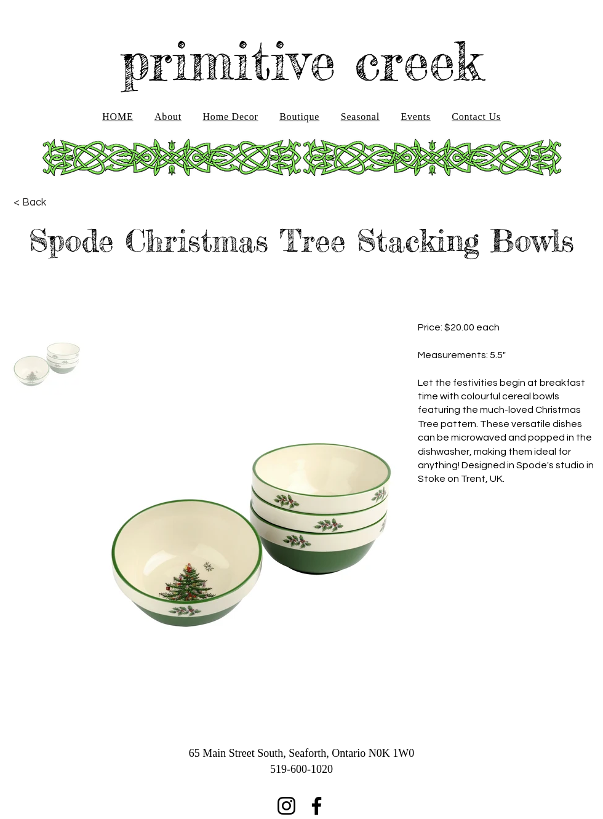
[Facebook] (317, 806)
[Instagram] (286, 806)
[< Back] (29, 202)
